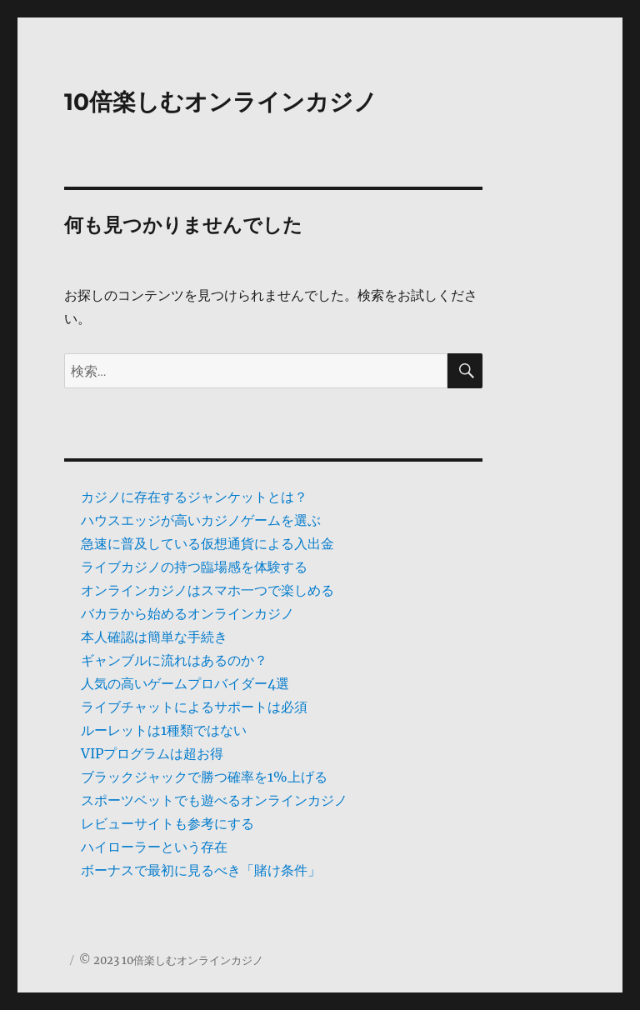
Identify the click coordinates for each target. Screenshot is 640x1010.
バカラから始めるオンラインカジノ (187, 613)
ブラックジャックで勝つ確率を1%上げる (204, 776)
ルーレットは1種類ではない (164, 730)
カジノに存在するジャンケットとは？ (194, 496)
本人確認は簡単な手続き (154, 636)
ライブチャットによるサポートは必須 (194, 706)
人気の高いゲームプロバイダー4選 (185, 683)
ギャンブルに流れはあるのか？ (174, 660)
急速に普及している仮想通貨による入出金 (207, 543)
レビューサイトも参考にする (167, 823)
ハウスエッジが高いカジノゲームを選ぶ (201, 520)
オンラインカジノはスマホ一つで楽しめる (207, 590)
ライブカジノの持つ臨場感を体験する (194, 566)
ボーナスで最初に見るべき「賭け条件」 (201, 870)
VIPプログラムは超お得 (152, 753)
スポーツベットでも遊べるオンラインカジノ (214, 800)
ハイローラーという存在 (154, 846)
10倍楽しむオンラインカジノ (221, 102)
